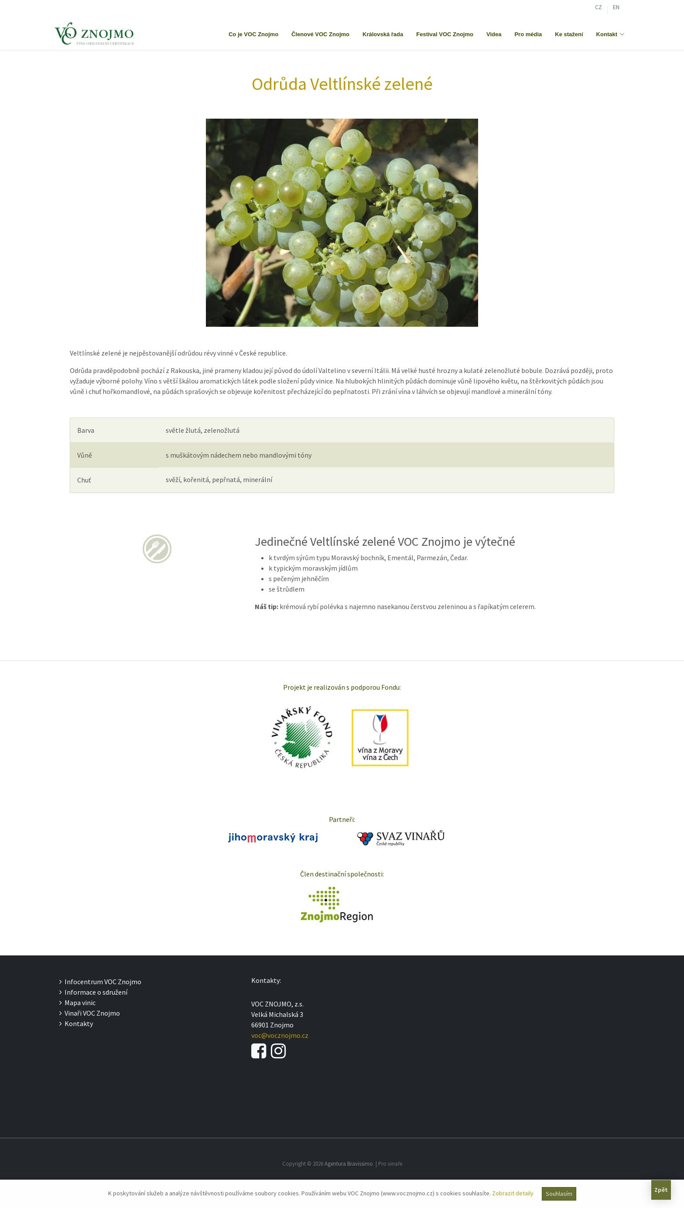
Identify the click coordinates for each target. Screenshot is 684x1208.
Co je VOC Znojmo (253, 34)
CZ (598, 8)
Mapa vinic (77, 1002)
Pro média (528, 34)
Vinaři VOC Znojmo (89, 1013)
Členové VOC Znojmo (320, 34)
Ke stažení (569, 34)
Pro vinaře (390, 1163)
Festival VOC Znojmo (444, 34)
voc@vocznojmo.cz (279, 1035)
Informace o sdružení (93, 992)
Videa (493, 34)
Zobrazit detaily (513, 1193)
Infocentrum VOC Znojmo (100, 981)
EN (616, 8)
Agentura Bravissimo (349, 1163)
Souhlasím (559, 1194)
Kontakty (76, 1023)
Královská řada (383, 34)
